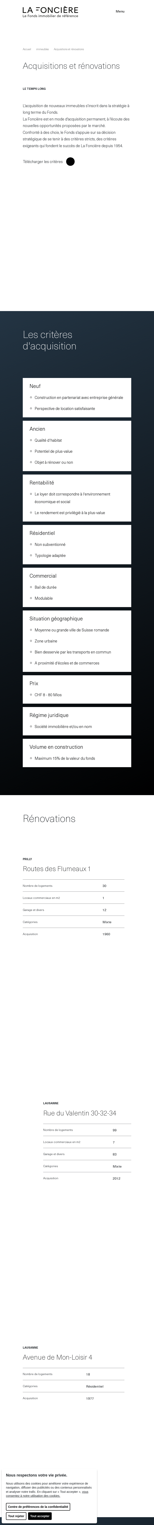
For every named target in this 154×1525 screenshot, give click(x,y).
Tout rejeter (16, 1516)
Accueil (27, 49)
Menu (123, 11)
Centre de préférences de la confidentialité (38, 1506)
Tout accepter (40, 1516)
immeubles (42, 49)
